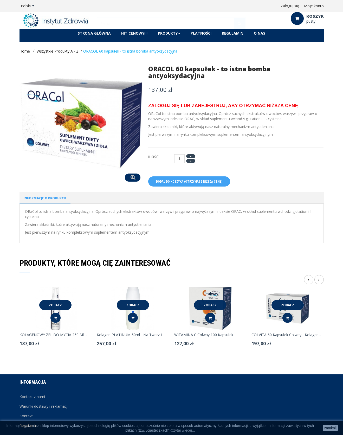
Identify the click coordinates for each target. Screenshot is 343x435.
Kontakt (26, 415)
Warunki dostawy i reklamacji (44, 406)
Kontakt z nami (32, 396)
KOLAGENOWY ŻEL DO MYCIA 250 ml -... (54, 334)
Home (25, 51)
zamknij (330, 428)
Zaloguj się (290, 5)
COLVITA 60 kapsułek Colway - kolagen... (286, 334)
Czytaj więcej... (183, 430)
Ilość (153, 156)
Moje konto (314, 5)
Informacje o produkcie (45, 198)
